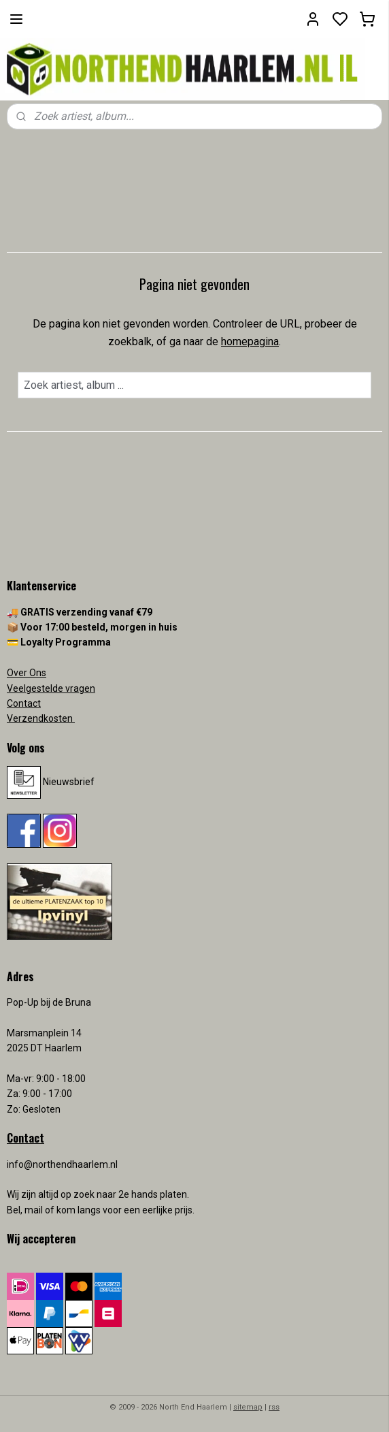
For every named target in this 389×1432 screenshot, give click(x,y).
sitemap (248, 1407)
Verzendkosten (41, 718)
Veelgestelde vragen (51, 688)
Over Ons (26, 672)
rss (274, 1407)
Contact (24, 703)
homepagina (250, 341)
